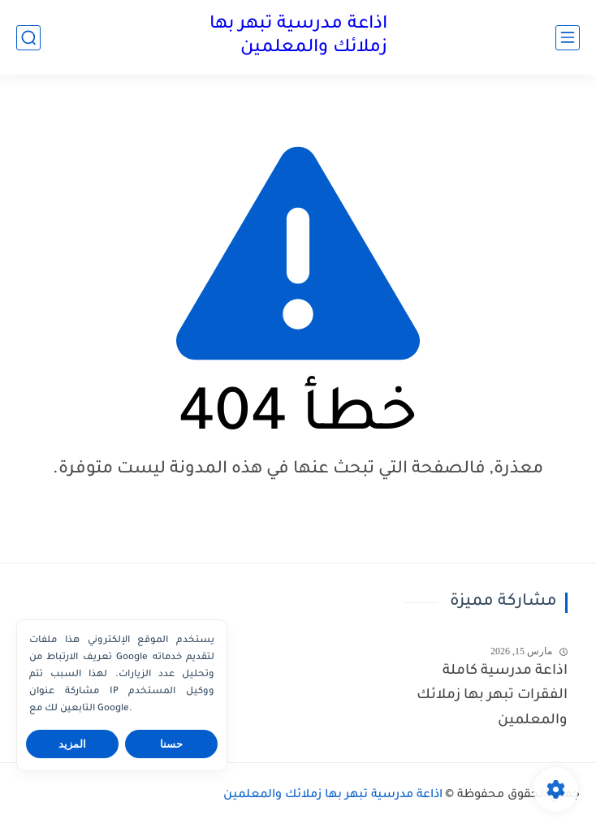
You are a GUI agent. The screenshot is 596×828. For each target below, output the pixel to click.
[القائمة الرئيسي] (567, 37)
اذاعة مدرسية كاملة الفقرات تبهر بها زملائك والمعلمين (492, 696)
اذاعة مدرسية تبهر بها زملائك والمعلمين (298, 36)
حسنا (171, 744)
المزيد (72, 744)
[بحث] (28, 37)
